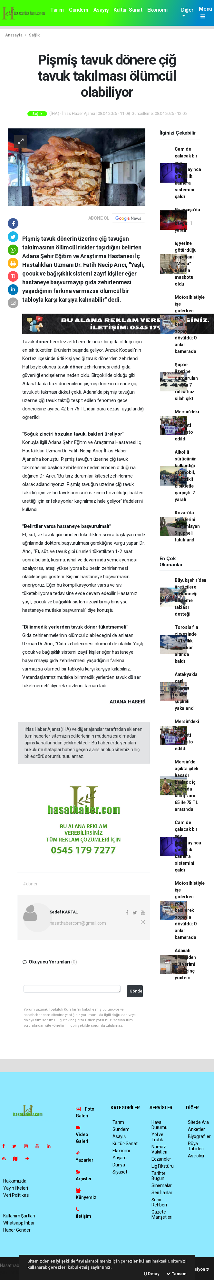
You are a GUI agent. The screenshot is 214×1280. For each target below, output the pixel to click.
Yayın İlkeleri (15, 1188)
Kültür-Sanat (127, 10)
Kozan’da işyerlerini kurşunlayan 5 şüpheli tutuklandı (187, 526)
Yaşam (119, 1157)
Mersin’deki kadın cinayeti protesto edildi (187, 425)
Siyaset (119, 1171)
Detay (152, 1273)
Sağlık (34, 35)
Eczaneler (161, 1159)
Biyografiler (199, 1136)
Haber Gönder (17, 1230)
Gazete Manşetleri (161, 1214)
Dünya (118, 1164)
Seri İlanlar (161, 1192)
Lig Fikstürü (162, 1166)
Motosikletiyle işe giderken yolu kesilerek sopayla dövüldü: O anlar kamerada (190, 324)
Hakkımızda (14, 1181)
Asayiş (101, 10)
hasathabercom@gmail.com (78, 923)
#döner (30, 883)
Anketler (196, 1129)
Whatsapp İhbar (18, 1222)
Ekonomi (157, 10)
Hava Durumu (159, 1125)
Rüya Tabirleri (196, 1146)
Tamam (177, 1273)
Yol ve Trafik (157, 1137)
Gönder (136, 991)
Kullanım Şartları (19, 1215)
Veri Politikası (16, 1195)
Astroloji (196, 1155)
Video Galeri (82, 1134)
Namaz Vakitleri (159, 1149)
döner (42, 342)
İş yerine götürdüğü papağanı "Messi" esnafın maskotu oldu (186, 264)
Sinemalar (161, 1185)
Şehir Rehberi (159, 1202)
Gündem (78, 10)
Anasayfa (14, 35)
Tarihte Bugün (158, 1176)
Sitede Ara (198, 1122)
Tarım (57, 10)
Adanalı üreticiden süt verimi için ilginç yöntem (185, 964)
